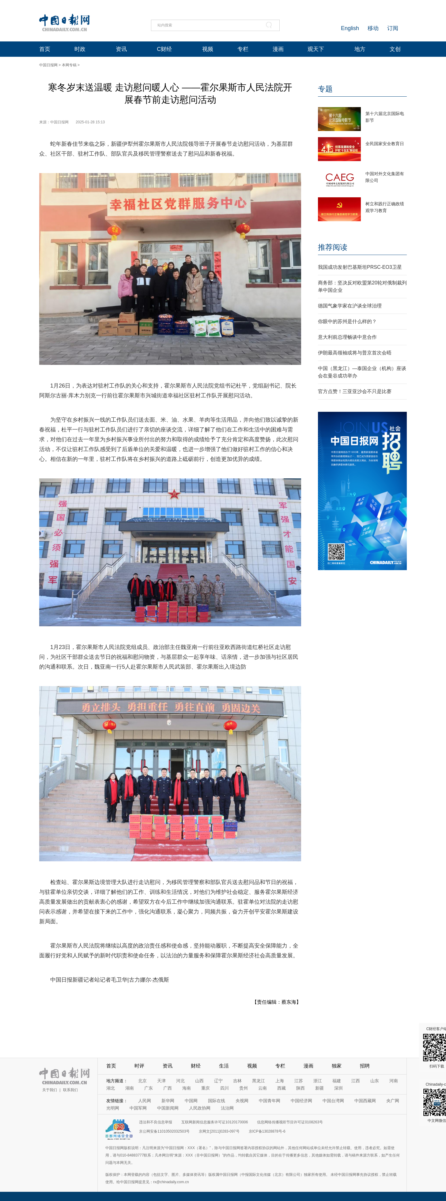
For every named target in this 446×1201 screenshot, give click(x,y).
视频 (207, 49)
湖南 (129, 1088)
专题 (325, 89)
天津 (161, 1080)
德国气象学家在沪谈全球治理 (350, 305)
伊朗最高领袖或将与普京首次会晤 (354, 352)
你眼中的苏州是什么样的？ (347, 321)
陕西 (300, 1088)
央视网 (242, 1100)
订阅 (392, 28)
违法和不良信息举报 (155, 1122)
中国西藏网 (365, 1100)
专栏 (242, 49)
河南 (393, 1080)
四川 (224, 1088)
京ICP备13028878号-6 (267, 1131)
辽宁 (218, 1080)
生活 (224, 1065)
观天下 (316, 49)
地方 (359, 49)
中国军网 (138, 1108)
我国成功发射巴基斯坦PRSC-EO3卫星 (360, 267)
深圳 (338, 1088)
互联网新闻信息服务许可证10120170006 (214, 1122)
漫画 (278, 49)
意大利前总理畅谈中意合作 (347, 337)
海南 (186, 1088)
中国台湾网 (333, 1100)
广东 (148, 1088)
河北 (180, 1080)
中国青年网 (269, 1100)
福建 (336, 1080)
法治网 (227, 1108)
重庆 (205, 1088)
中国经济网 (301, 1100)
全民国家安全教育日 (384, 143)
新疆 (319, 1088)
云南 (262, 1088)
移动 (373, 28)
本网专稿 (69, 65)
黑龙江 (258, 1080)
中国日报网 (48, 65)
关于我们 (49, 1090)
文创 (395, 49)
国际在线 (216, 1100)
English (350, 28)
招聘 (365, 1065)
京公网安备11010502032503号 (164, 1131)
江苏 (298, 1080)
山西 (199, 1080)
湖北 (110, 1088)
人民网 (144, 1100)
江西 (355, 1080)
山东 (374, 1080)
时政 (79, 49)
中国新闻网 (168, 1108)
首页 (44, 49)
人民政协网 (199, 1108)
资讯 (121, 49)
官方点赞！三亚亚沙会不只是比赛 (354, 391)
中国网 (191, 1100)
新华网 (167, 1100)
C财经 (164, 49)
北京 (142, 1080)
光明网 (112, 1108)
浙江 (317, 1080)
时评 (139, 1065)
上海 (279, 1080)
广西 (167, 1088)
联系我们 (70, 1090)
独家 (337, 1065)
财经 (196, 1065)
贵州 (243, 1088)
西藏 (281, 1088)
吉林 (237, 1080)
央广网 (392, 1100)
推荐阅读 (332, 247)
